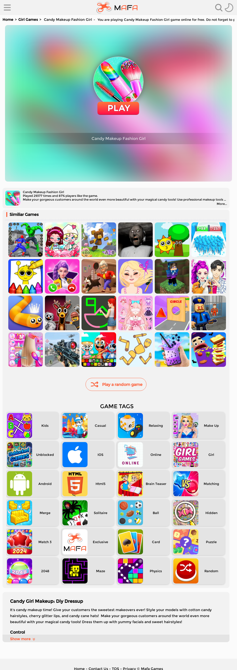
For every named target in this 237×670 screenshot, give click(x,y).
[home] (117, 7)
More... (222, 204)
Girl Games (28, 19)
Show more (23, 639)
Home (8, 19)
